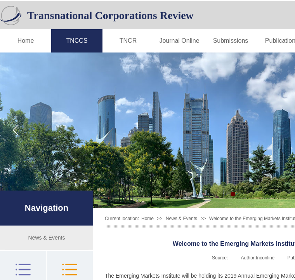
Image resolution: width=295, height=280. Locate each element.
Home (25, 40)
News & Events (181, 218)
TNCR (128, 40)
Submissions (230, 40)
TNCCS (76, 40)
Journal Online (179, 40)
